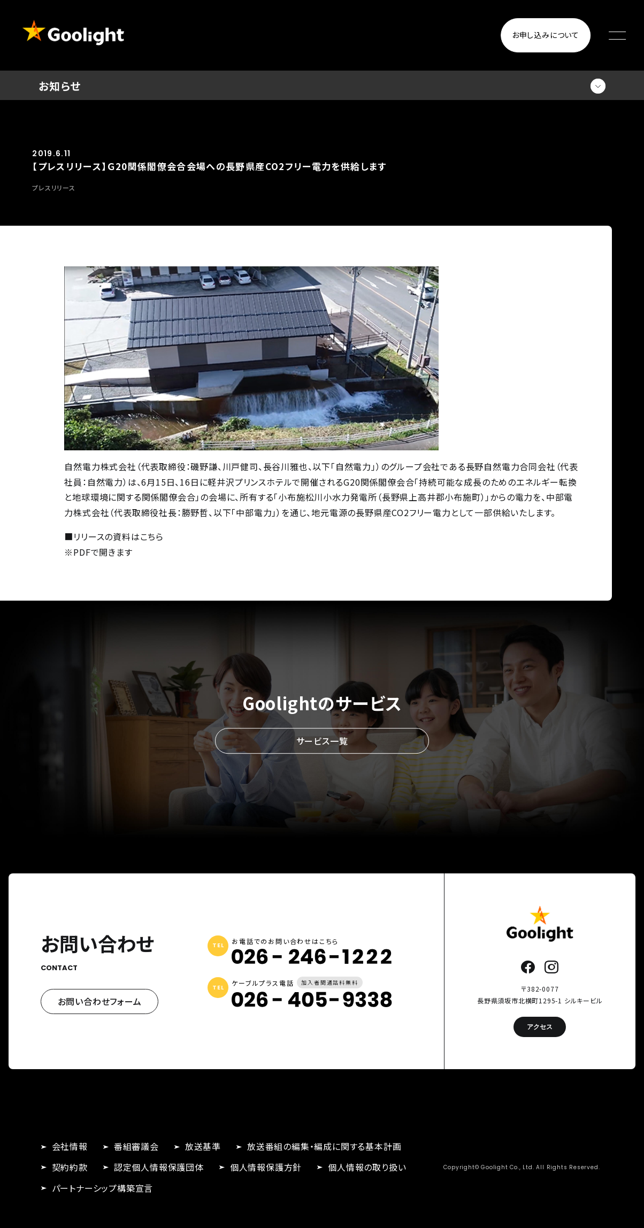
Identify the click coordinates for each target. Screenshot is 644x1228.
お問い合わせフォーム (100, 1001)
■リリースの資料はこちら (114, 536)
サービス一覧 (322, 740)
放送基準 (203, 1146)
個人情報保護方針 (266, 1167)
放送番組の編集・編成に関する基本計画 (324, 1146)
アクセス (540, 1026)
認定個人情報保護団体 (159, 1167)
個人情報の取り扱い (367, 1167)
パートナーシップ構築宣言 (103, 1187)
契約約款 (70, 1167)
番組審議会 (136, 1146)
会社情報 (70, 1146)
